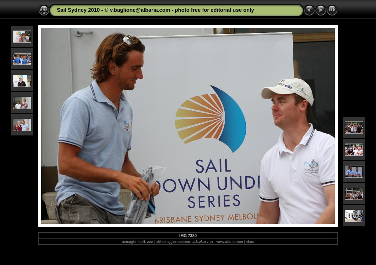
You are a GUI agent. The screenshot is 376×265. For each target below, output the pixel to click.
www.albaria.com (230, 242)
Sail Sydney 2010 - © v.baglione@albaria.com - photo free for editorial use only (155, 10)
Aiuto (250, 242)
